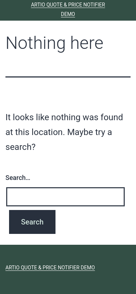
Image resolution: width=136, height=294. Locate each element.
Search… (17, 177)
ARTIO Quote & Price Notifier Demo (50, 267)
